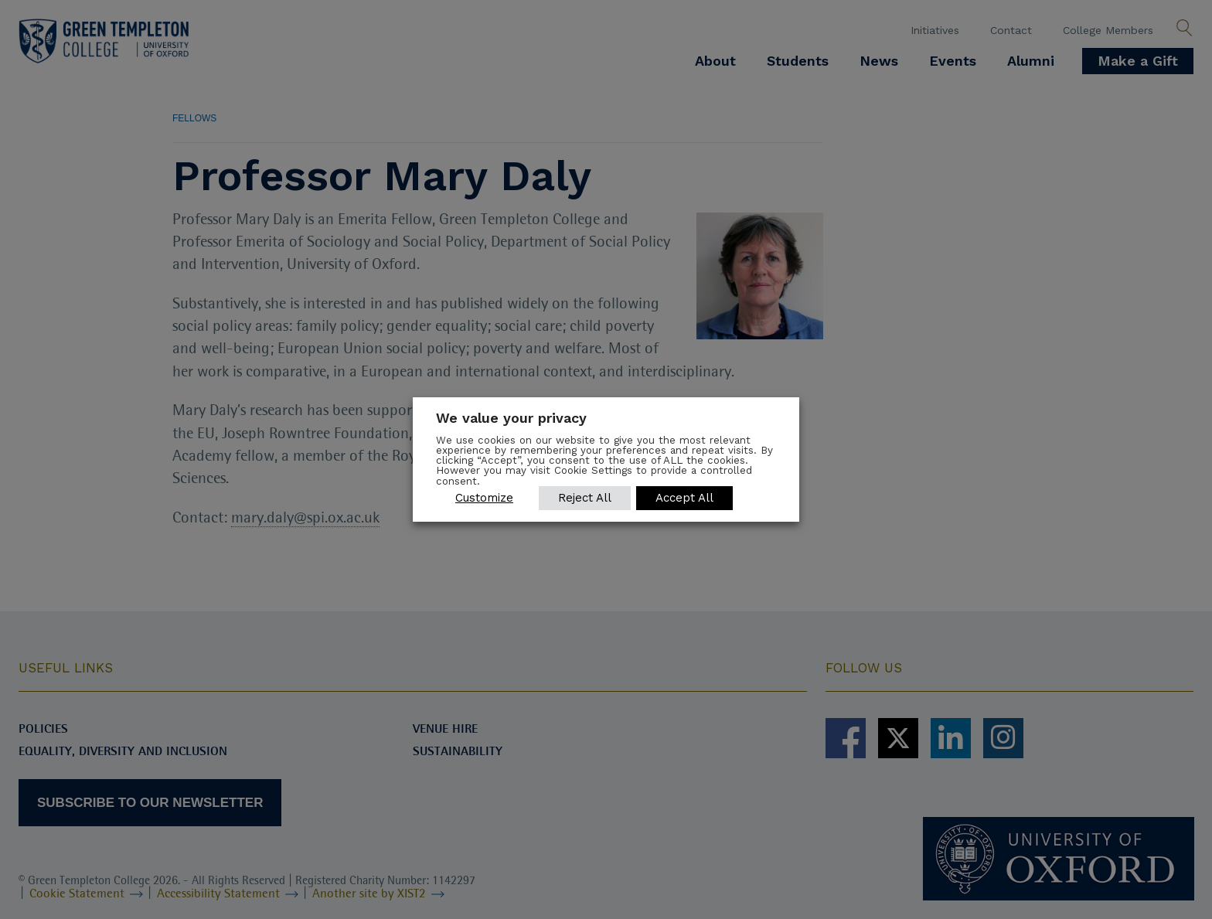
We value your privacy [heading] (511, 418)
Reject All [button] (584, 498)
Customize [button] (484, 498)
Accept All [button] (685, 498)
